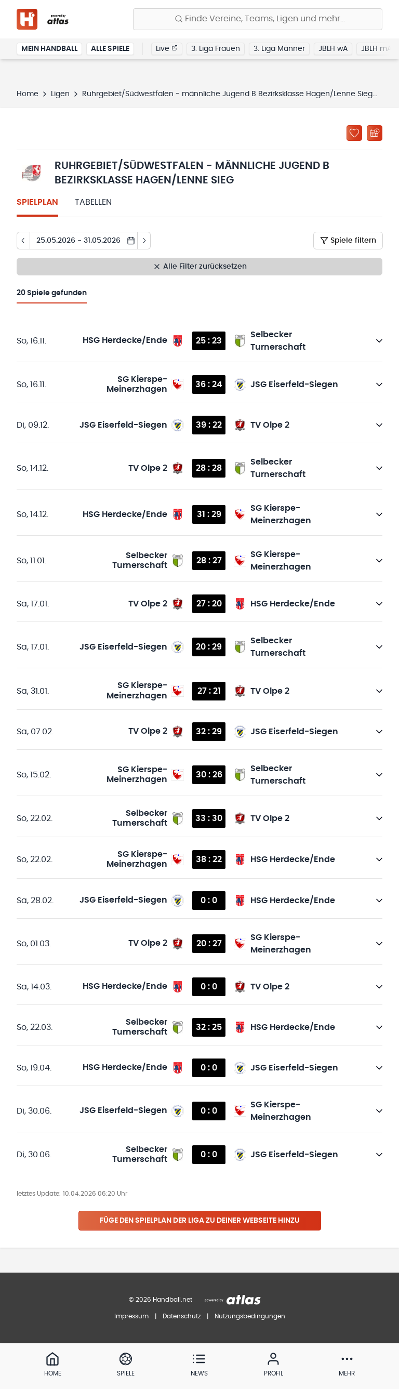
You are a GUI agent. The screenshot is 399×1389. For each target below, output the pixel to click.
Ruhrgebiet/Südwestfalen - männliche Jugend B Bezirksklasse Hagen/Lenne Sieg (227, 94)
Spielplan (37, 202)
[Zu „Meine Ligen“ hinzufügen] (354, 133)
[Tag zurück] (23, 240)
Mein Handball (49, 48)
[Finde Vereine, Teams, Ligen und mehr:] (257, 19)
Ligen (60, 94)
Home (27, 94)
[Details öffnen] (379, 341)
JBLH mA (376, 48)
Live (167, 48)
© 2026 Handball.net (160, 1300)
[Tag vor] (144, 240)
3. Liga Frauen (215, 48)
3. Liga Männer (279, 48)
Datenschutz (182, 1316)
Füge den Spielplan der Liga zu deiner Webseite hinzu (200, 1220)
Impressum (131, 1316)
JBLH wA (333, 48)
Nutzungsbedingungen (250, 1316)
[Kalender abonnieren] (374, 133)
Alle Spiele (110, 48)
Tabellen (93, 202)
